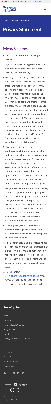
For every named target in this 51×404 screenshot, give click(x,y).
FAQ (5, 347)
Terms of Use (9, 366)
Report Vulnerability (12, 357)
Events (7, 334)
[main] (25, 157)
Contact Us (8, 352)
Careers (7, 320)
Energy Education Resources (17, 338)
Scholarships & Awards (14, 325)
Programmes (9, 329)
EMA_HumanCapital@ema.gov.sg (22, 275)
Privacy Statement (11, 361)
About (6, 315)
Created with (17, 384)
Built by (16, 390)
